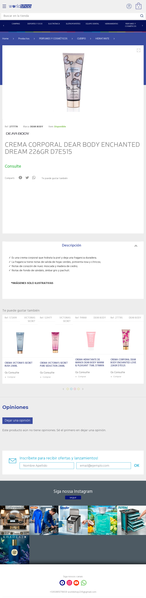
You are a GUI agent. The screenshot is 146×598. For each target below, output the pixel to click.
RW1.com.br (84, 594)
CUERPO (81, 39)
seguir (73, 497)
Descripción (100, 246)
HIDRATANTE (102, 39)
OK (103, 466)
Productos (23, 39)
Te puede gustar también (56, 178)
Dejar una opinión (17, 420)
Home (5, 39)
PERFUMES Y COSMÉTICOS (53, 39)
